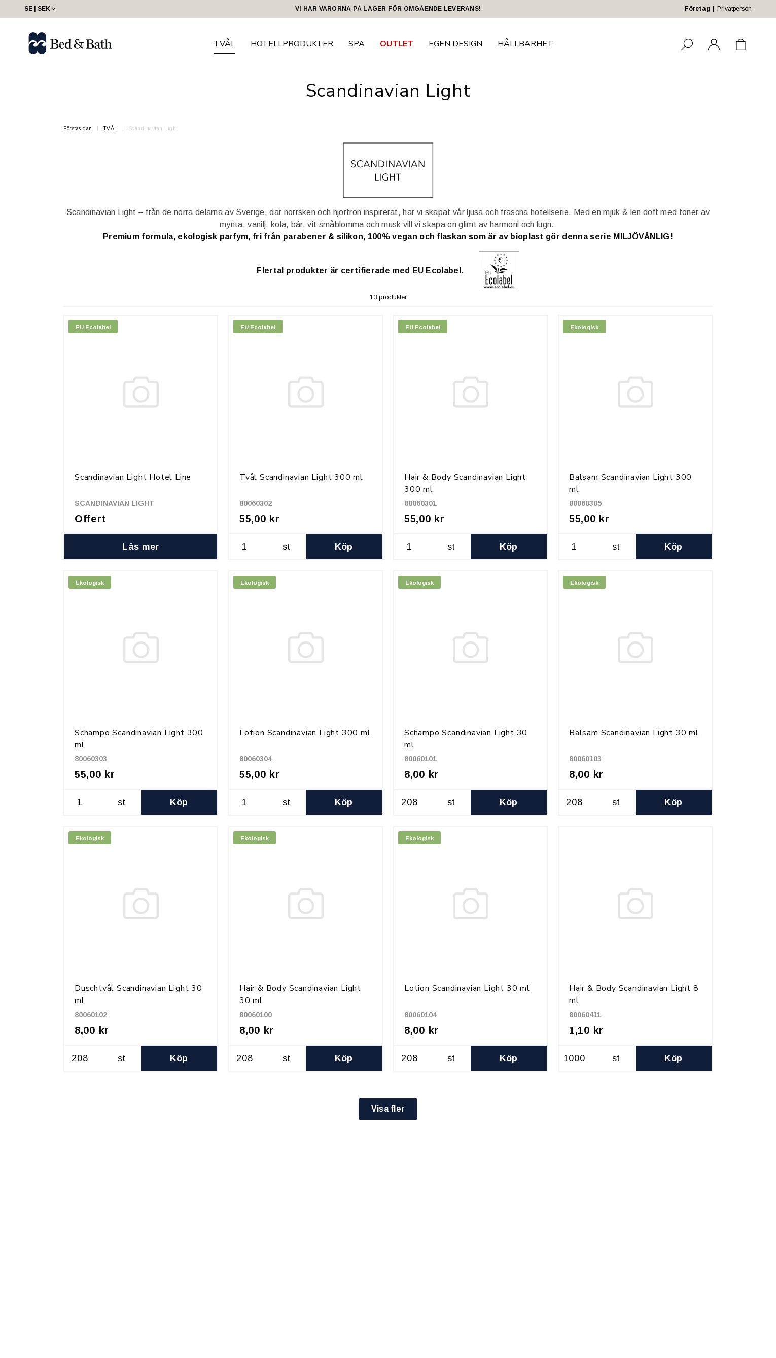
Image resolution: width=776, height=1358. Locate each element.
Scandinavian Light (153, 128)
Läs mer (140, 547)
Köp (344, 547)
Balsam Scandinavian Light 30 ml (634, 732)
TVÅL (224, 43)
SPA (356, 43)
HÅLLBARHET (525, 43)
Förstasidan (77, 128)
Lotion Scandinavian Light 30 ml (467, 988)
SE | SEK (40, 9)
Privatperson (734, 8)
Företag (697, 8)
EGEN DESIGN (455, 43)
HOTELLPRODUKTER (292, 43)
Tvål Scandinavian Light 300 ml (301, 477)
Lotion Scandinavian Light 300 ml (305, 732)
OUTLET (396, 43)
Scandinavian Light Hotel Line (133, 477)
